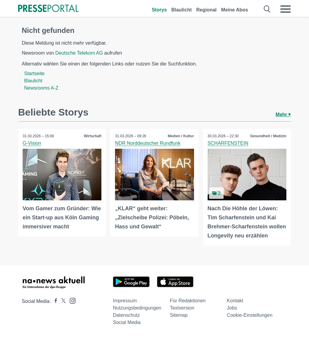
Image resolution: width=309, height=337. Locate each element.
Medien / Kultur (181, 136)
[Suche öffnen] (267, 9)
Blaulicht (181, 9)
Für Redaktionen (187, 300)
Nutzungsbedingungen (137, 307)
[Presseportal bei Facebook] (54, 301)
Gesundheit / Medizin (268, 136)
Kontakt (235, 300)
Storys (159, 9)
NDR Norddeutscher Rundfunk (147, 143)
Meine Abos (234, 9)
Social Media (127, 322)
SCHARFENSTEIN (228, 143)
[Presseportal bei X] (61, 301)
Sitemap (179, 315)
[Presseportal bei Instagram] (70, 300)
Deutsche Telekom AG (79, 53)
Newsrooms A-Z (41, 88)
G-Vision (32, 143)
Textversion (182, 307)
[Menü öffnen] (285, 9)
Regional (206, 9)
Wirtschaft (93, 136)
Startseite (34, 73)
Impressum (125, 300)
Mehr (283, 114)
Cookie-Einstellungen (249, 315)
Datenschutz (126, 315)
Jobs (232, 307)
